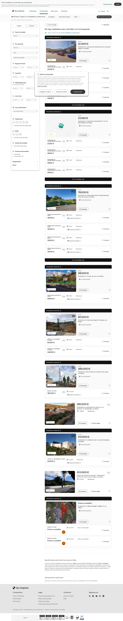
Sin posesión (17, 156)
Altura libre (18, 96)
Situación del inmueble (22, 151)
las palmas (52, 17)
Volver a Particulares (107, 4)
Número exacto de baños (20, 137)
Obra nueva (54, 11)
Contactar (84, 61)
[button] (25, 162)
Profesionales (44, 11)
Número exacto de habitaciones (22, 125)
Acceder (118, 4)
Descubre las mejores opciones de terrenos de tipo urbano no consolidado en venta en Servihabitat (71, 581)
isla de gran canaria (65, 17)
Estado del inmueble (21, 143)
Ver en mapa (96, 423)
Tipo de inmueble (20, 32)
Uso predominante (20, 107)
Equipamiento (17, 161)
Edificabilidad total (19, 84)
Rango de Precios (20, 63)
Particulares (33, 11)
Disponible (16, 154)
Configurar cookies (45, 92)
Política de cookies (42, 86)
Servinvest (64, 11)
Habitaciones (19, 119)
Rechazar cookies (61, 92)
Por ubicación (19, 44)
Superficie (18, 73)
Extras (14, 165)
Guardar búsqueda (105, 17)
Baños (17, 131)
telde (76, 17)
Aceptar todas (78, 92)
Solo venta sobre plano (20, 146)
